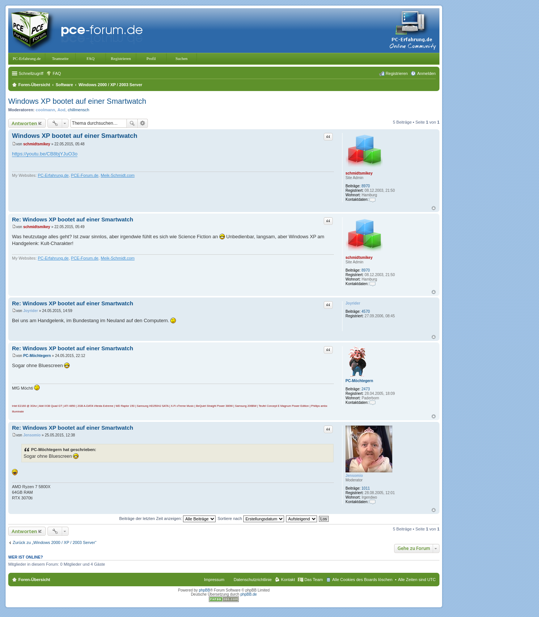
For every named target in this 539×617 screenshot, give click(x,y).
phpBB (204, 590)
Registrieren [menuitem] (397, 73)
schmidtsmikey (358, 173)
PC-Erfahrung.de (27, 58)
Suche (132, 123)
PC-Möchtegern (359, 381)
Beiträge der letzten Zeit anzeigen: (167, 518)
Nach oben (434, 208)
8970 (366, 186)
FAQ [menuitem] (57, 73)
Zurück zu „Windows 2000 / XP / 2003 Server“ (55, 542)
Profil (151, 58)
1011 (366, 488)
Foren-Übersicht (34, 579)
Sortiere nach (250, 518)
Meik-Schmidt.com (117, 175)
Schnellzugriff (31, 73)
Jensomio (354, 476)
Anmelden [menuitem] (426, 73)
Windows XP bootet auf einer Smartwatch (77, 101)
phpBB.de (248, 594)
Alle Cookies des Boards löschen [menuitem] (362, 579)
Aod (61, 110)
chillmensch (78, 110)
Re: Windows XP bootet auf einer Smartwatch (72, 219)
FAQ (90, 58)
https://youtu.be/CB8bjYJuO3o (44, 154)
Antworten (24, 123)
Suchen (182, 58)
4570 (366, 311)
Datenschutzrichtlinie (253, 579)
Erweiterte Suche (143, 123)
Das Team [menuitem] (313, 579)
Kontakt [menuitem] (288, 579)
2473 (366, 389)
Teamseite (60, 58)
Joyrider (352, 303)
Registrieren (121, 58)
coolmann (45, 110)
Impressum (214, 579)
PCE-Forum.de (84, 175)
